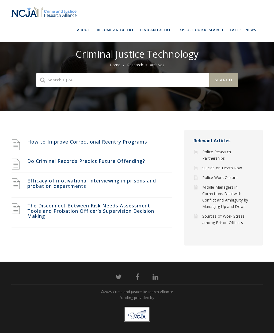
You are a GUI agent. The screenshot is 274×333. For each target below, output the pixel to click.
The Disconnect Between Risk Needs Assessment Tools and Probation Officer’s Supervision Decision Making (90, 210)
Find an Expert (155, 29)
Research (135, 64)
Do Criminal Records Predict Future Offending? (86, 161)
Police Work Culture (220, 177)
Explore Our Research (200, 29)
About (84, 29)
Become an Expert (115, 29)
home (115, 64)
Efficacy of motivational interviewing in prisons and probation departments (91, 183)
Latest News (243, 29)
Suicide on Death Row (222, 167)
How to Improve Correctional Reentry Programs (87, 141)
